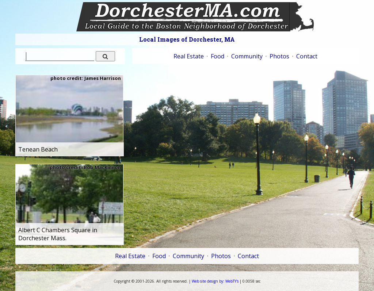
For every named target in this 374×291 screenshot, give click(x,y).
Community (247, 56)
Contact (306, 56)
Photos (279, 56)
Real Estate (188, 56)
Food (217, 56)
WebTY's (215, 281)
